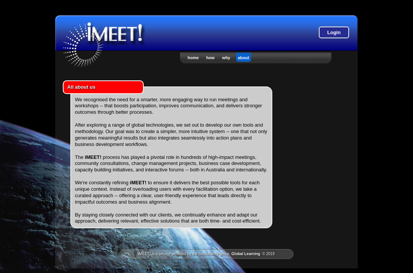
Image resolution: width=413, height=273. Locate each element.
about (243, 57)
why (226, 57)
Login (333, 32)
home (193, 57)
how (210, 57)
